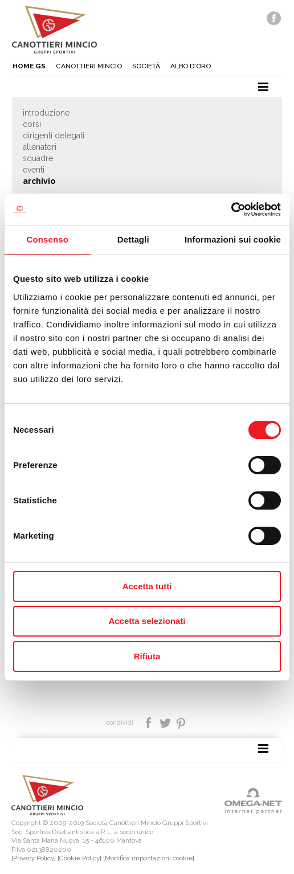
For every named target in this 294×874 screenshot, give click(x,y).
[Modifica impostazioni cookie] (148, 858)
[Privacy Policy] (33, 858)
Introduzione (46, 113)
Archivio (39, 181)
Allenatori (39, 147)
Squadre (38, 158)
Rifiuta (147, 656)
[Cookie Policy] (79, 858)
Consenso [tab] (47, 239)
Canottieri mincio (89, 66)
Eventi (33, 170)
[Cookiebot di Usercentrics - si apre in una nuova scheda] (231, 209)
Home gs (29, 66)
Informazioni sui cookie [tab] (233, 239)
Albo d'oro (190, 66)
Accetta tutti (147, 586)
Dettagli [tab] (133, 239)
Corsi (32, 124)
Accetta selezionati (146, 621)
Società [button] (146, 66)
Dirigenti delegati (53, 135)
